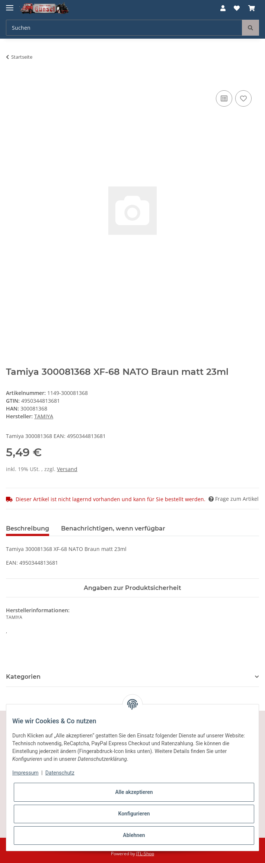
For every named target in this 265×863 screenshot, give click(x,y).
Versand (67, 469)
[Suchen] (124, 28)
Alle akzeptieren (134, 792)
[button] (223, 8)
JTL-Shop (145, 853)
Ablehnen (134, 835)
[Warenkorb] (251, 8)
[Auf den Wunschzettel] (243, 98)
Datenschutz (59, 773)
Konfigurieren (134, 814)
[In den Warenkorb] (12, 80)
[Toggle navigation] (9, 4)
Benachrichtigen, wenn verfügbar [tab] (113, 528)
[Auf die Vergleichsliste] (224, 98)
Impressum (25, 773)
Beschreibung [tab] (27, 528)
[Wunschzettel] (237, 8)
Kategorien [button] (23, 676)
